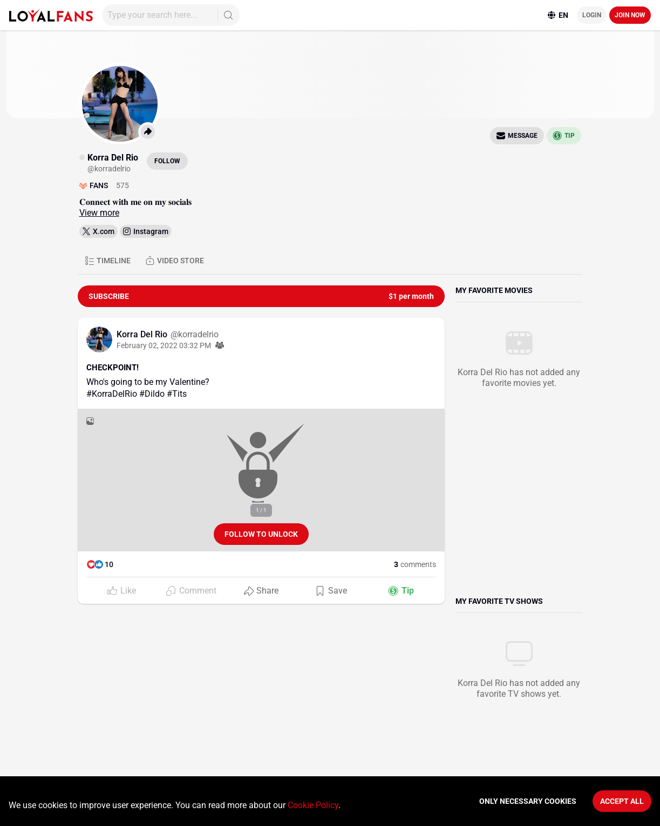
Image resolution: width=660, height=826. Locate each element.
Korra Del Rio (143, 334)
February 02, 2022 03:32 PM (164, 345)
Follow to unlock (261, 534)
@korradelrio (195, 334)
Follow (167, 161)
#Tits (177, 394)
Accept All (622, 801)
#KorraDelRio (111, 394)
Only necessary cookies (527, 801)
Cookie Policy (313, 805)
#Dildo (152, 394)
